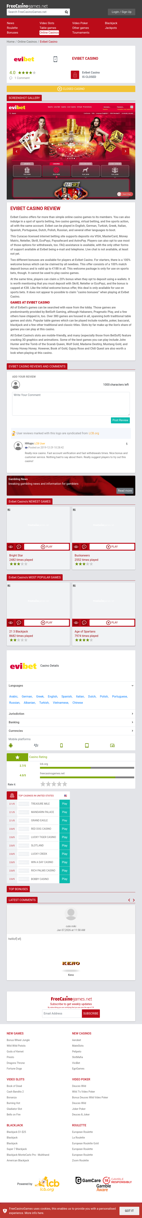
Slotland (37, 849)
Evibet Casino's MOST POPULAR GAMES (35, 579)
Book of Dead (14, 1090)
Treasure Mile (40, 807)
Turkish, (44, 704)
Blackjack (111, 23)
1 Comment (22, 78)
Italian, (80, 698)
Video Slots (47, 23)
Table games (48, 28)
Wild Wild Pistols (16, 1049)
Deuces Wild (79, 1090)
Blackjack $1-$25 (16, 1135)
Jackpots (111, 28)
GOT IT (129, 1211)
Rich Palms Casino (43, 874)
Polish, (104, 698)
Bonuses (12, 32)
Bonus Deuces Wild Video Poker (90, 1101)
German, (27, 698)
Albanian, (30, 704)
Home (11, 41)
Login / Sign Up (121, 12)
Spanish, (67, 698)
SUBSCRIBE (90, 1017)
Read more (125, 492)
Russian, (14, 704)
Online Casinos (49, 32)
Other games (80, 28)
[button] (16, 151)
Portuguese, (119, 698)
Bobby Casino (40, 883)
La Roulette (78, 1141)
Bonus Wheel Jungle (18, 1044)
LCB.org (94, 433)
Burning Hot (13, 1107)
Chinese (77, 704)
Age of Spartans (85, 633)
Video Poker (80, 23)
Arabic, (13, 698)
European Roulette (82, 1135)
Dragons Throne (16, 1067)
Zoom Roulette (80, 1164)
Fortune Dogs (14, 1072)
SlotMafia (77, 1061)
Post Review (120, 420)
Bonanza (12, 1101)
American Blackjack (18, 1164)
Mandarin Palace (42, 816)
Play (64, 808)
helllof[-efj (14, 943)
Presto (10, 1061)
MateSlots (78, 1049)
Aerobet (76, 1044)
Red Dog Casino (41, 832)
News (10, 23)
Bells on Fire (14, 1118)
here (40, 1213)
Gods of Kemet (15, 1055)
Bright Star (16, 557)
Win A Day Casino (42, 866)
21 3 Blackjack (18, 633)
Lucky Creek (39, 858)
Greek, (40, 698)
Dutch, (92, 698)
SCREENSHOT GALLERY (24, 98)
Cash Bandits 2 (15, 1095)
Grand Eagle (39, 824)
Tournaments (81, 32)
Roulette (12, 28)
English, (53, 698)
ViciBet (76, 1067)
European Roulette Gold (85, 1147)
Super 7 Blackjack (17, 1153)
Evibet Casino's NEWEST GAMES (29, 503)
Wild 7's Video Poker (83, 1095)
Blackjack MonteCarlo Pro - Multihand (28, 1158)
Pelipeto (76, 1055)
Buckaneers (82, 557)
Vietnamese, (61, 704)
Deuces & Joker (81, 1118)
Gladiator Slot (14, 1112)
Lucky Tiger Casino (43, 841)
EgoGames (78, 1072)
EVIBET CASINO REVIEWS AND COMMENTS (37, 366)
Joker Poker (79, 1112)
